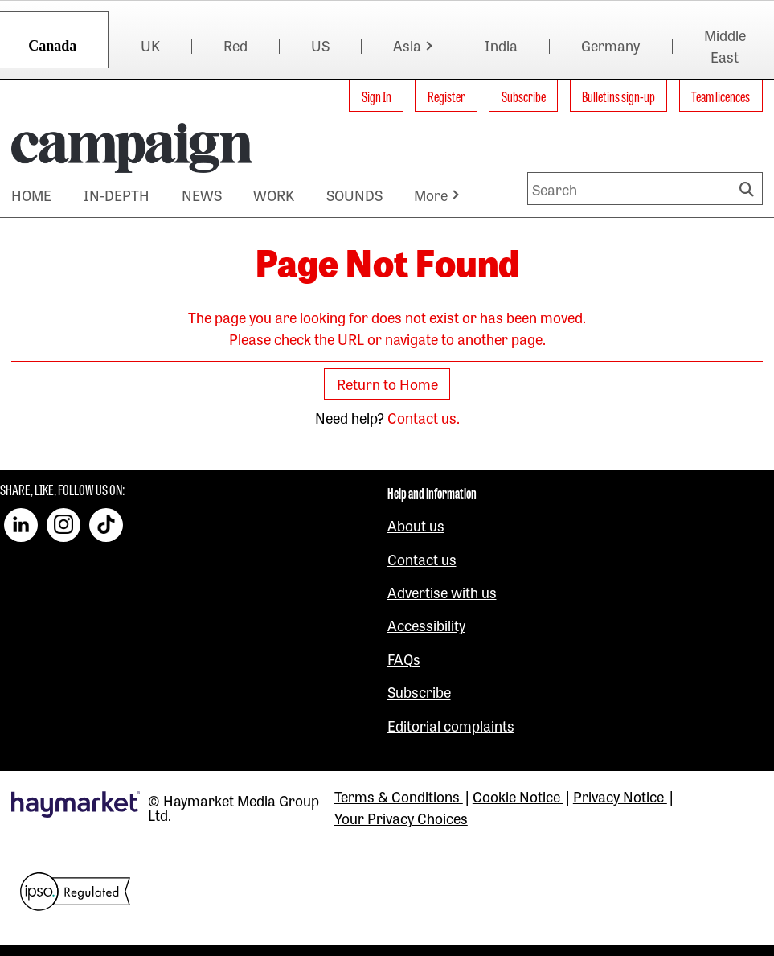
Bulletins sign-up (618, 95)
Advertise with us (442, 591)
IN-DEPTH (116, 194)
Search (749, 188)
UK (150, 45)
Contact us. (423, 417)
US (320, 45)
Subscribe (524, 95)
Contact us (422, 558)
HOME (31, 194)
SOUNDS (354, 194)
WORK (273, 194)
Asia (407, 45)
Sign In (376, 95)
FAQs (403, 658)
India (501, 45)
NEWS (202, 194)
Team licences (720, 95)
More (431, 194)
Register (446, 95)
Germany (610, 45)
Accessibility (426, 624)
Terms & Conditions (398, 796)
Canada (52, 46)
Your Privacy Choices (401, 817)
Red (235, 45)
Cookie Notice (518, 796)
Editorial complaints (450, 725)
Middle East (725, 45)
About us (415, 525)
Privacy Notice (620, 796)
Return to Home (387, 384)
